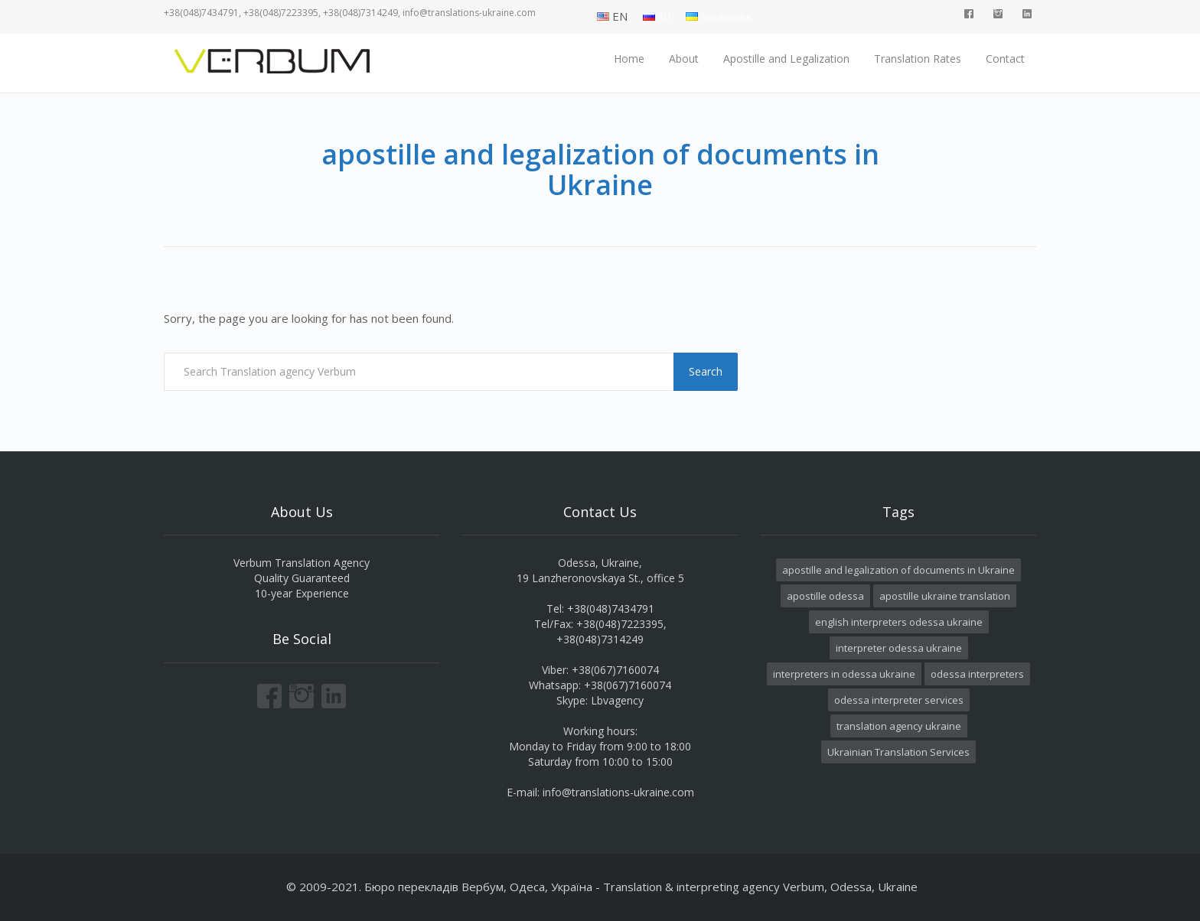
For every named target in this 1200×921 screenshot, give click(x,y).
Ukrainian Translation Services (898, 752)
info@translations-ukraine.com (618, 792)
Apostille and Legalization (786, 58)
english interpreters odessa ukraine (899, 622)
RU (664, 17)
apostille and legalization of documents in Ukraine (898, 570)
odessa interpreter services (899, 700)
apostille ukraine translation (944, 596)
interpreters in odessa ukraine (844, 674)
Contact (1005, 58)
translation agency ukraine (898, 726)
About (684, 58)
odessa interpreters (977, 674)
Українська (726, 17)
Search (705, 371)
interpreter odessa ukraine (899, 648)
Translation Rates (917, 58)
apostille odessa (825, 596)
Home (629, 58)
